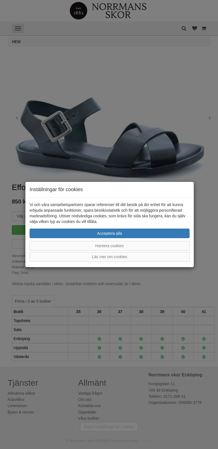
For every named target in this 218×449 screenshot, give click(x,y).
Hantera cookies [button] (109, 246)
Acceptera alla (109, 233)
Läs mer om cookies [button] (109, 256)
